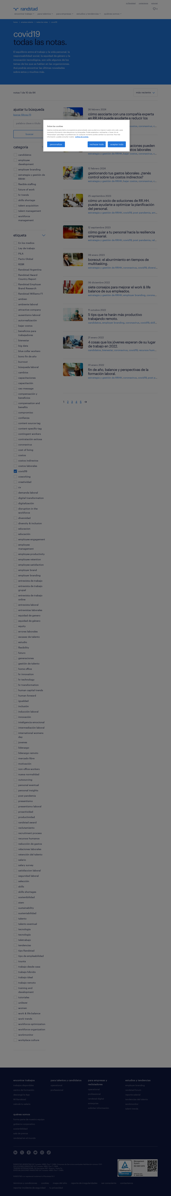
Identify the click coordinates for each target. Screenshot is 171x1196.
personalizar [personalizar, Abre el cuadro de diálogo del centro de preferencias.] (56, 144)
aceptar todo (116, 144)
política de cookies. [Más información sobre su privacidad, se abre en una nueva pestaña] (82, 137)
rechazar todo (97, 144)
